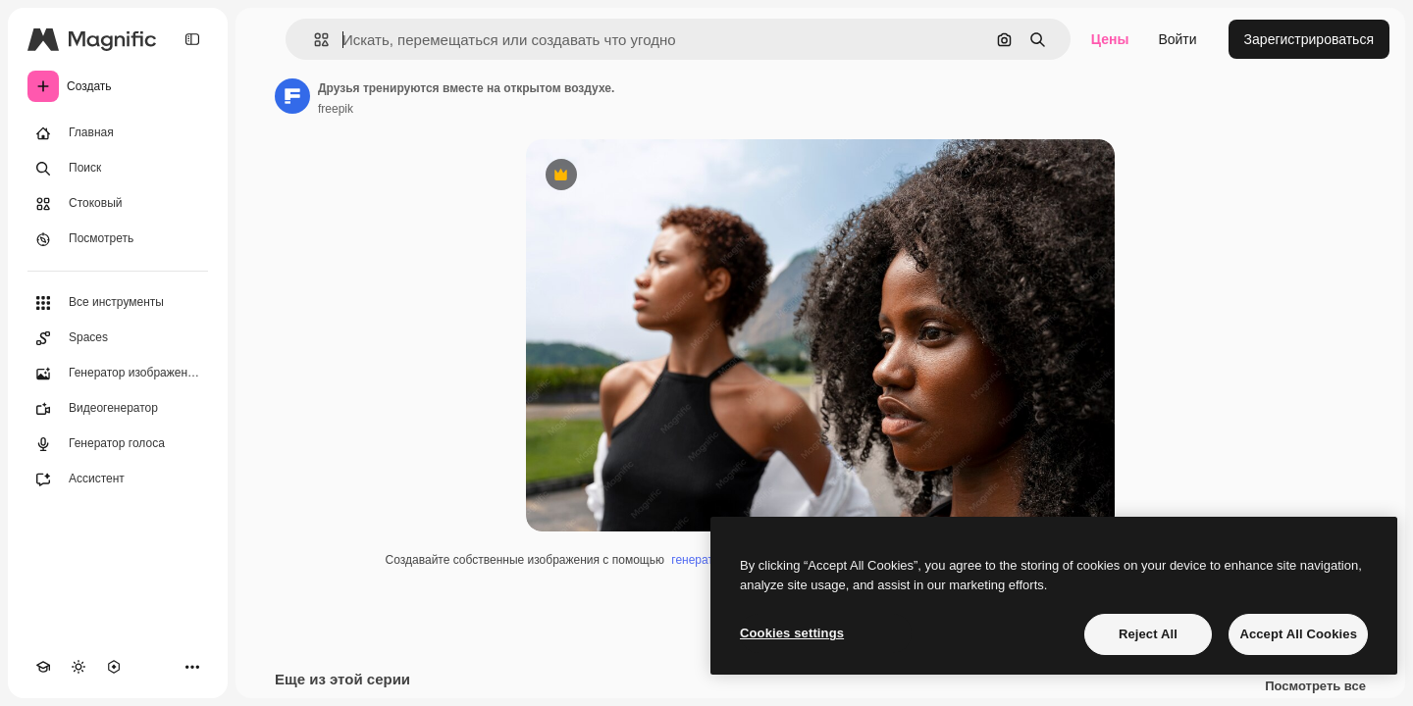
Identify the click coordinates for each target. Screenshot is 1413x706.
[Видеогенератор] (117, 409)
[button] (313, 39)
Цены (1110, 39)
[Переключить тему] (78, 666)
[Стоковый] (117, 204)
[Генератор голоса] (117, 444)
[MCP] (114, 666)
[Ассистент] (117, 479)
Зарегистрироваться (1309, 39)
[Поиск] (117, 168)
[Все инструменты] (117, 303)
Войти (1177, 39)
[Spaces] (117, 338)
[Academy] (43, 666)
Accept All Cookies (1298, 634)
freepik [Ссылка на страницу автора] (335, 109)
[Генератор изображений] (117, 373)
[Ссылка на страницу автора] (292, 96)
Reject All (1148, 634)
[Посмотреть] (117, 239)
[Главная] (117, 133)
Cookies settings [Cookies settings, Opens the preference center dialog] (792, 633)
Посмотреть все (1315, 686)
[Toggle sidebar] (192, 39)
